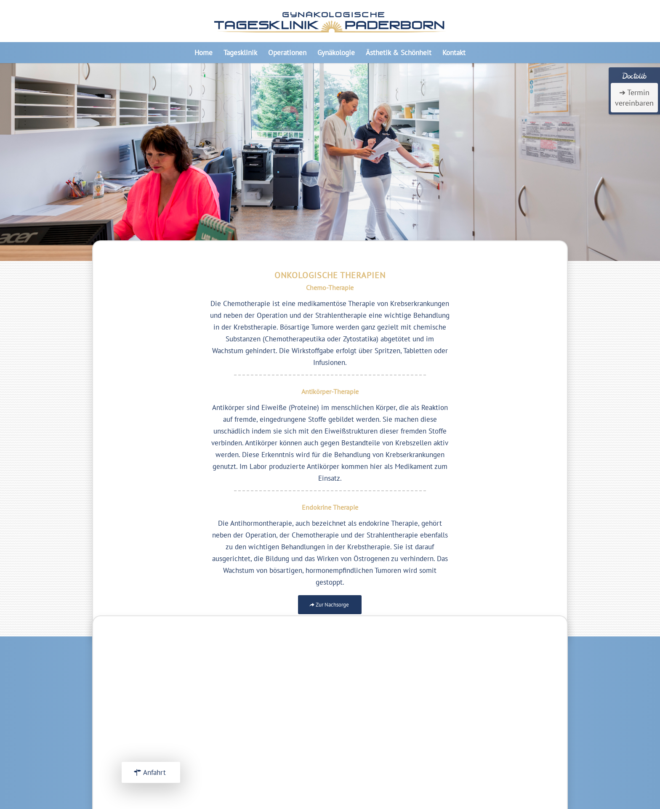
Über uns (466, 695)
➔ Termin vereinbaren (634, 98)
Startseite (468, 683)
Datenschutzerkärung (485, 719)
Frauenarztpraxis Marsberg (494, 760)
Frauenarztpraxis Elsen (488, 748)
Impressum (470, 707)
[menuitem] (203, 52)
